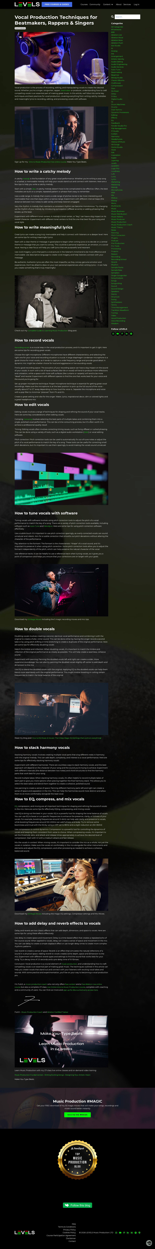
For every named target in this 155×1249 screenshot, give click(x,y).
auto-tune (116, 73)
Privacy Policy (69, 1233)
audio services (117, 70)
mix (112, 207)
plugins (114, 253)
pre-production (118, 258)
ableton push (117, 44)
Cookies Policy (69, 1235)
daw (113, 93)
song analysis (117, 296)
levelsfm (115, 175)
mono (113, 216)
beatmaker (66, 90)
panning (115, 247)
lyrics (113, 190)
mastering (115, 196)
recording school (119, 275)
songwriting (116, 301)
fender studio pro (119, 133)
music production (69, 964)
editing (114, 121)
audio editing (117, 64)
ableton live (116, 36)
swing (114, 318)
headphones (117, 147)
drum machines (118, 110)
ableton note (117, 41)
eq (112, 127)
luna (113, 187)
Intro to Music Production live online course (48, 162)
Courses (83, 4)
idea (34, 189)
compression (117, 90)
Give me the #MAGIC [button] (77, 1118)
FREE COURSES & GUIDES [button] (57, 4)
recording (115, 273)
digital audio (117, 104)
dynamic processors (120, 118)
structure (115, 315)
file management (119, 136)
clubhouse (116, 87)
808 (113, 33)
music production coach (36, 984)
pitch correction (118, 250)
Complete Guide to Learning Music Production (49, 331)
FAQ (74, 1227)
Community (94, 4)
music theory (117, 241)
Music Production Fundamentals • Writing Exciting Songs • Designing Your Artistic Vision (54, 1078)
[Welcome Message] (149, 1243)
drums (114, 113)
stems (114, 313)
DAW (86, 432)
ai (112, 50)
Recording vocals (22, 347)
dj (112, 107)
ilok (112, 161)
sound (114, 304)
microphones (117, 201)
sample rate (117, 287)
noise (113, 244)
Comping (28, 419)
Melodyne (48, 526)
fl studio (115, 138)
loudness (115, 181)
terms (114, 324)
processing (116, 264)
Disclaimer (71, 1241)
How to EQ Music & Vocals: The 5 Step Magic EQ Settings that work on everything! (69, 738)
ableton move (117, 38)
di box (114, 101)
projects (114, 267)
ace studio (116, 47)
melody (26, 179)
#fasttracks (116, 30)
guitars (114, 141)
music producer (118, 233)
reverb (114, 278)
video (113, 335)
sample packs (117, 284)
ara (112, 56)
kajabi (114, 167)
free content (71, 984)
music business (118, 224)
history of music (118, 150)
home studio (117, 156)
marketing (115, 193)
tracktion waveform (120, 330)
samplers (115, 290)
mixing (114, 213)
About (118, 4)
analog (114, 53)
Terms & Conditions (67, 1230)
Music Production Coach (32, 1015)
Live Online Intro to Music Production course (67, 987)
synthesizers (117, 321)
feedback (115, 130)
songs (114, 298)
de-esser (115, 96)
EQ (16, 806)
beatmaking (116, 76)
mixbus (114, 210)
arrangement (117, 58)
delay (113, 98)
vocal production (20, 28)
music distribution (119, 227)
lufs (113, 184)
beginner (115, 78)
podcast (114, 256)
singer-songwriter (119, 293)
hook (113, 158)
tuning (114, 333)
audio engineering (119, 67)
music (113, 221)
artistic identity (118, 61)
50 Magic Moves (35, 619)
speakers (115, 310)
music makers (117, 230)
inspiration (116, 164)
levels (114, 173)
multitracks (116, 218)
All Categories (117, 27)
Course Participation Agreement (61, 1238)
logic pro (115, 178)
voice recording (118, 341)
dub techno (116, 116)
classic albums (118, 84)
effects (114, 124)
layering (115, 170)
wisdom (115, 344)
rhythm (114, 281)
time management (120, 327)
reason (114, 270)
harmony (115, 144)
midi (113, 204)
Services (127, 4)
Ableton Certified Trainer (59, 1015)
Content (108, 4)
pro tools (115, 261)
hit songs (115, 153)
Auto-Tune (35, 526)
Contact (72, 1244)
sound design (117, 307)
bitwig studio (117, 81)
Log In (136, 4)
